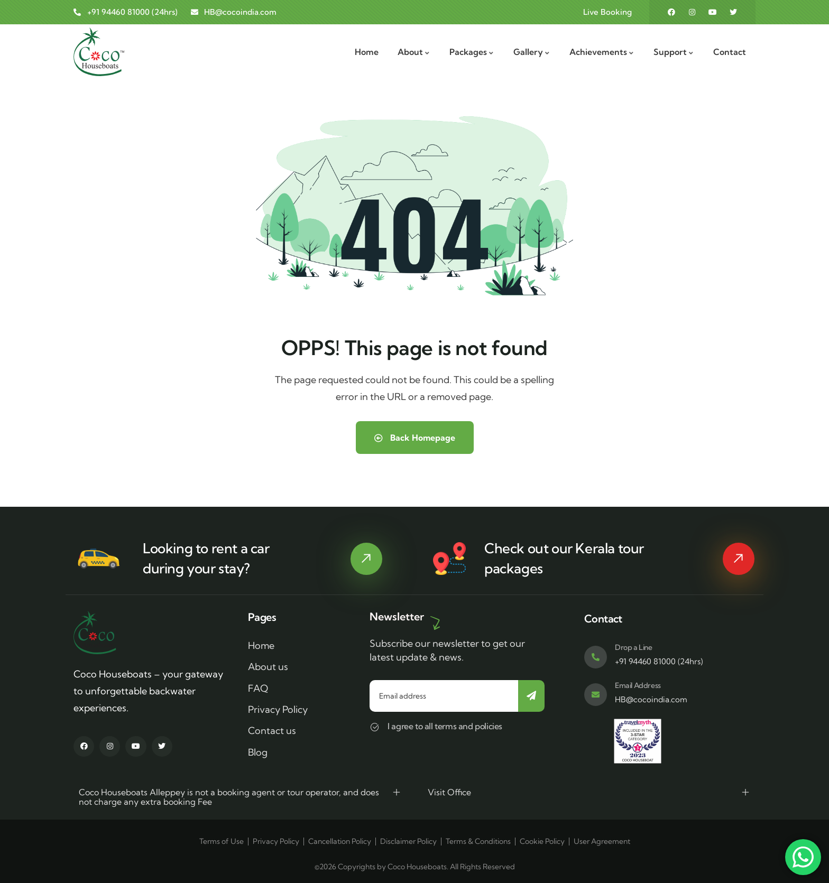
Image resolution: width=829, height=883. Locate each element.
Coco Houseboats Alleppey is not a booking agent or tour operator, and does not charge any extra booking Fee (229, 797)
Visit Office (449, 792)
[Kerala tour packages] (739, 558)
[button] (240, 796)
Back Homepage (414, 437)
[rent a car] (366, 558)
